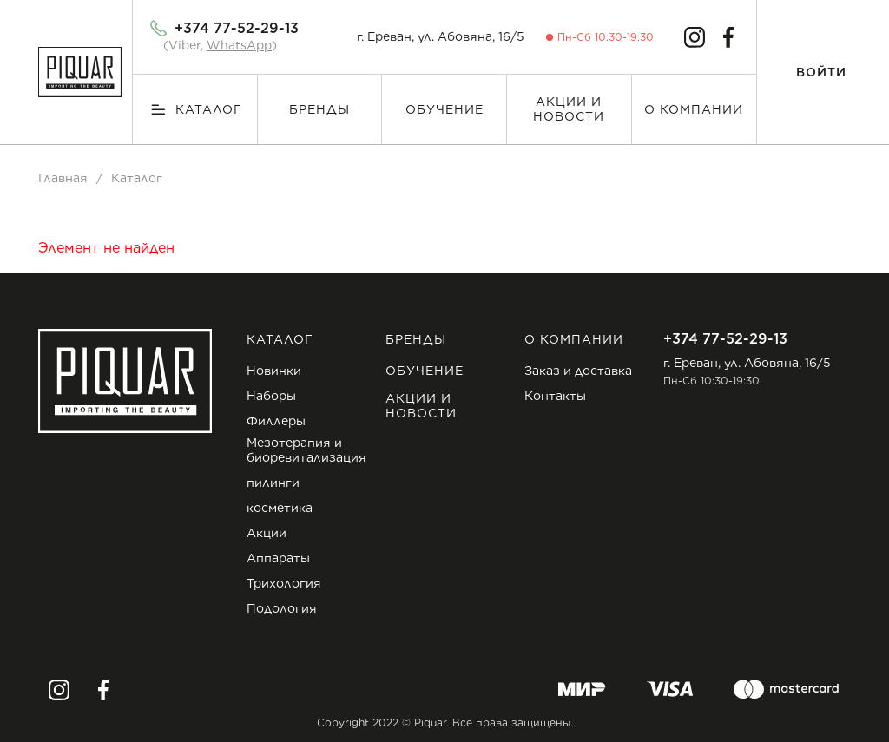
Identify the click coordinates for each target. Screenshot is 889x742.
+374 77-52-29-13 (237, 28)
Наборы (271, 396)
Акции (266, 533)
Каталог (208, 109)
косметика (280, 508)
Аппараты (278, 558)
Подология (282, 608)
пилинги (273, 482)
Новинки (274, 371)
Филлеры (276, 421)
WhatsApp (239, 45)
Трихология (284, 583)
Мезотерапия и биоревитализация (306, 450)
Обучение (444, 109)
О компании (693, 109)
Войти (821, 72)
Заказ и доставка (578, 371)
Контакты (555, 396)
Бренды (319, 109)
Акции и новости (568, 109)
